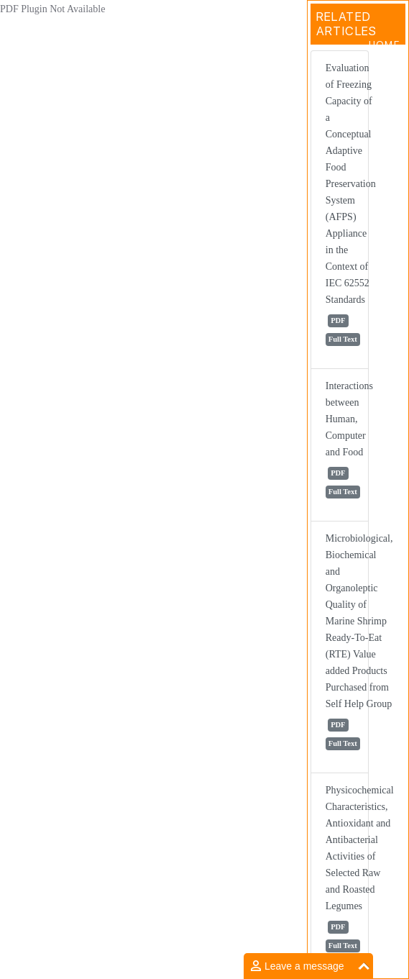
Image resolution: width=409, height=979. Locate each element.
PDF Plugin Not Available (52, 9)
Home (384, 44)
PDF (338, 320)
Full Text (342, 339)
